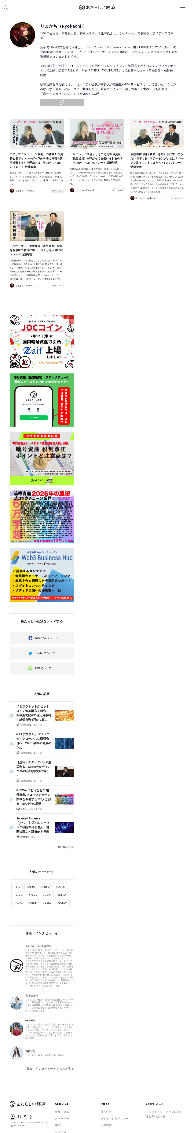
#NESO (62, 872)
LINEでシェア (43, 666)
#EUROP (62, 880)
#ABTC (31, 864)
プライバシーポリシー (114, 1090)
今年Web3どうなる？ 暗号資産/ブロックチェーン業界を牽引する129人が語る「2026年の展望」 (33, 783)
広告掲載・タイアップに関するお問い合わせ (164, 1086)
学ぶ (58, 1097)
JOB (57, 1110)
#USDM (18, 872)
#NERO (45, 864)
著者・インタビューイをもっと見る (52, 1043)
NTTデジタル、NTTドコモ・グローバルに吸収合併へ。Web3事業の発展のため (33, 735)
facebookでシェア (46, 636)
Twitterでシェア (45, 651)
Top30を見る (66, 828)
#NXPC (18, 880)
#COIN (47, 872)
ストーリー (62, 1090)
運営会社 (106, 1084)
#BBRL (47, 880)
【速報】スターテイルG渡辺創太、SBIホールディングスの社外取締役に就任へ (34, 758)
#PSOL (33, 872)
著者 (58, 1117)
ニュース (37, 722)
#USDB (32, 880)
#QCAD (60, 864)
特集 (40, 794)
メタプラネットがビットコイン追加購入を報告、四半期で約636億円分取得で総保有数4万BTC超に (33, 711)
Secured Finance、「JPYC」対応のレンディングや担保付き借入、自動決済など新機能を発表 (33, 810)
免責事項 (106, 1097)
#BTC (17, 864)
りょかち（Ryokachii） (73, 25)
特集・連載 (62, 1084)
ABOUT (59, 1124)
